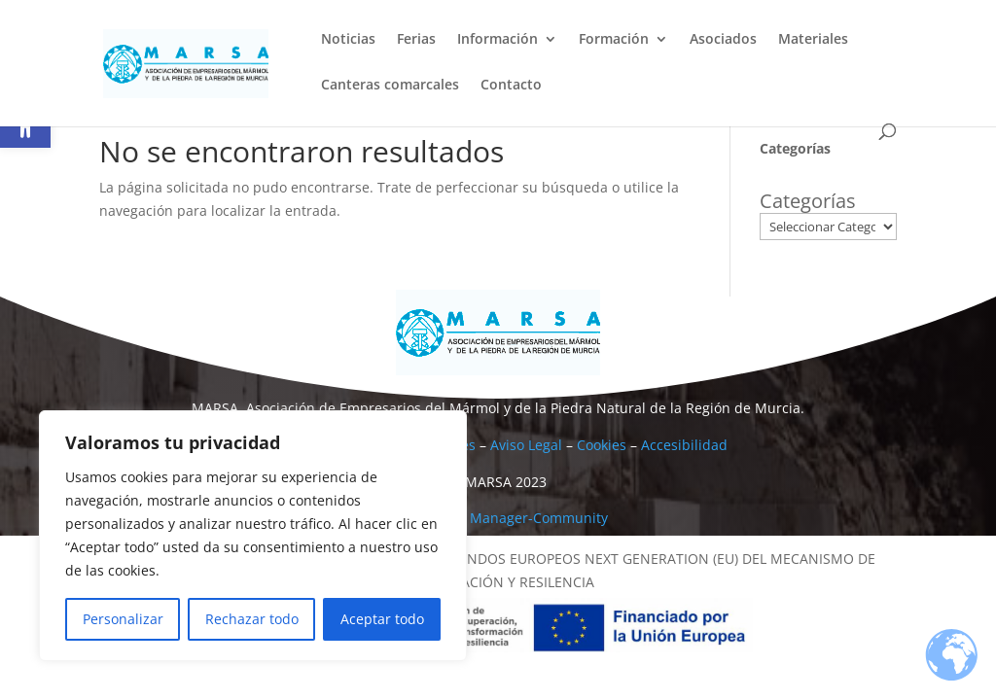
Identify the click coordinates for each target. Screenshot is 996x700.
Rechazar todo (252, 619)
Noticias (348, 40)
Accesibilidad (684, 445)
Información (497, 40)
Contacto (511, 85)
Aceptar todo (382, 619)
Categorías (808, 201)
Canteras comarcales (390, 85)
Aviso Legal (526, 445)
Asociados (723, 40)
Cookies (601, 445)
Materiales (813, 40)
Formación (614, 40)
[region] (253, 535)
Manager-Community (539, 517)
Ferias (416, 40)
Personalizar (123, 619)
